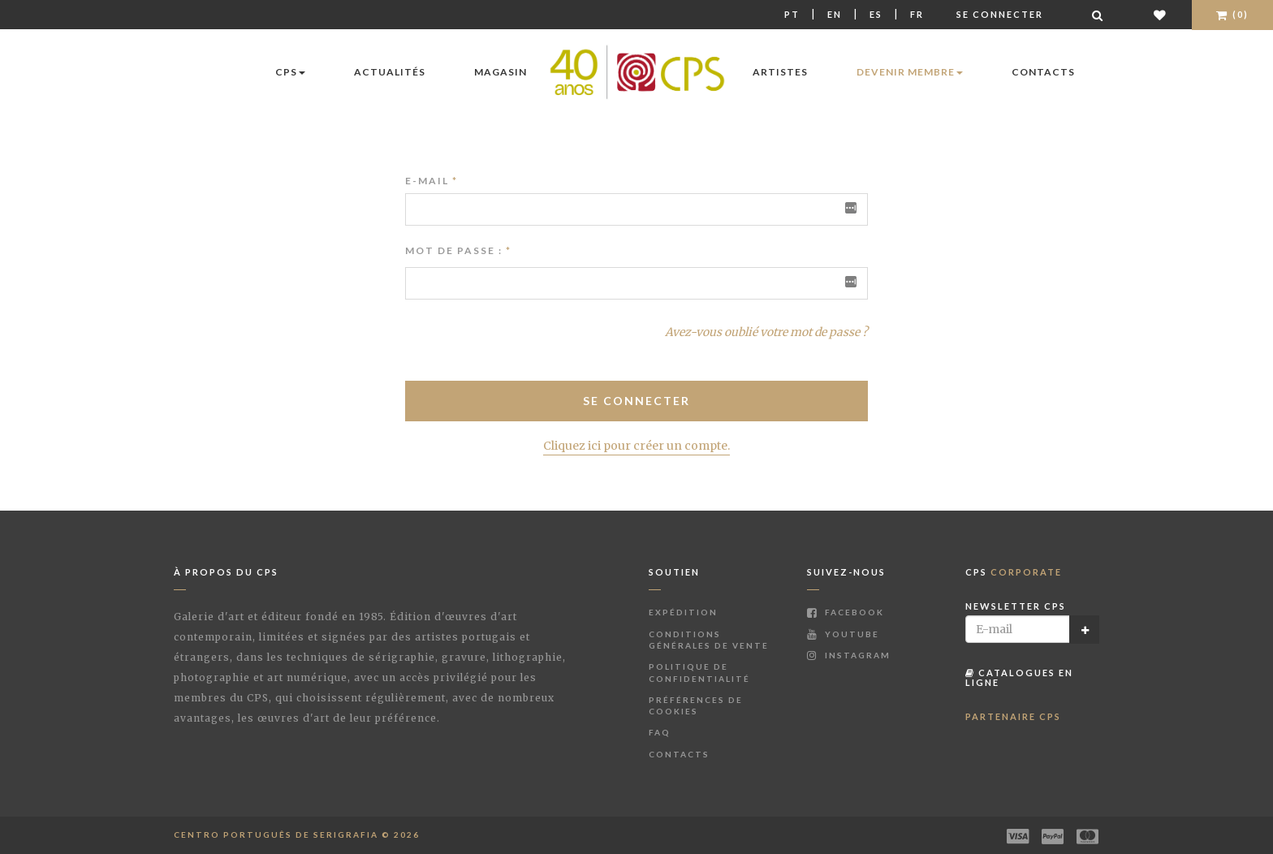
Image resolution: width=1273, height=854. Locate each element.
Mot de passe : (454, 250)
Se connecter (999, 14)
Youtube (843, 634)
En (834, 14)
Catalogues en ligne (1019, 677)
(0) (1232, 14)
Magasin (500, 72)
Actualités (389, 72)
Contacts (1043, 72)
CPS (290, 72)
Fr (917, 14)
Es (876, 14)
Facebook (845, 612)
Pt (792, 14)
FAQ (660, 732)
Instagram (849, 655)
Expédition (683, 612)
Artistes (780, 72)
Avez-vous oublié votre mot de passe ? (766, 332)
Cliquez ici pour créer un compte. (636, 445)
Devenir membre (910, 72)
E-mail (431, 181)
